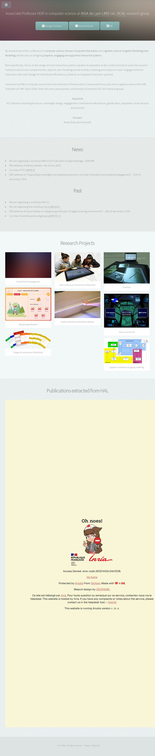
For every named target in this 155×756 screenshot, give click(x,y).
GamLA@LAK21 (52, 206)
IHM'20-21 (56, 215)
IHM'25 (31, 170)
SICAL (121, 13)
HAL (110, 26)
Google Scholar (52, 26)
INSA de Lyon (91, 13)
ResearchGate (84, 26)
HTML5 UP (95, 745)
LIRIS (105, 13)
